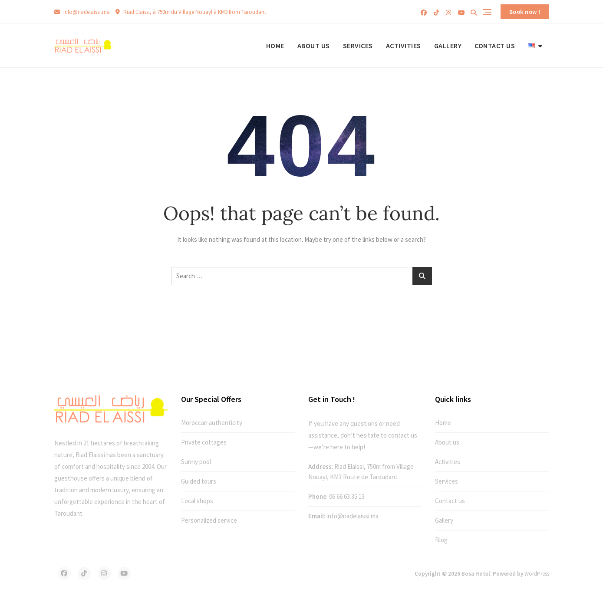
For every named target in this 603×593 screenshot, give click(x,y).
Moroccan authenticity (211, 422)
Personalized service (209, 520)
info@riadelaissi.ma (82, 12)
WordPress (536, 573)
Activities (403, 45)
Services (358, 45)
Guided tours (198, 481)
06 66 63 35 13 (347, 496)
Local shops (197, 501)
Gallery (448, 45)
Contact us (494, 45)
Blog (441, 540)
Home (275, 45)
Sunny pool (196, 462)
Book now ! (524, 12)
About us (313, 45)
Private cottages (204, 442)
